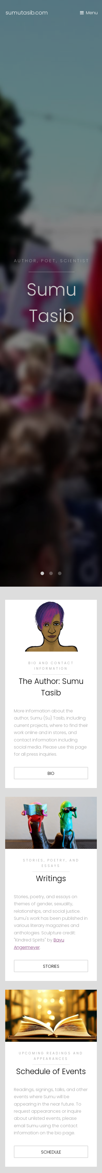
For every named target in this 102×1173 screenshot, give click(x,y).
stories (51, 966)
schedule (51, 1152)
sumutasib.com (26, 12)
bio (51, 773)
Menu (92, 13)
